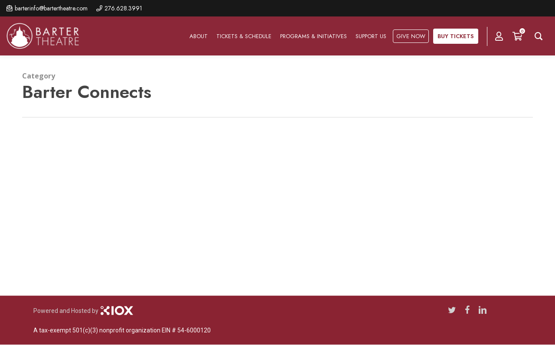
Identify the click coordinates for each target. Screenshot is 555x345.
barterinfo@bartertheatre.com (51, 8)
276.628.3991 (123, 8)
